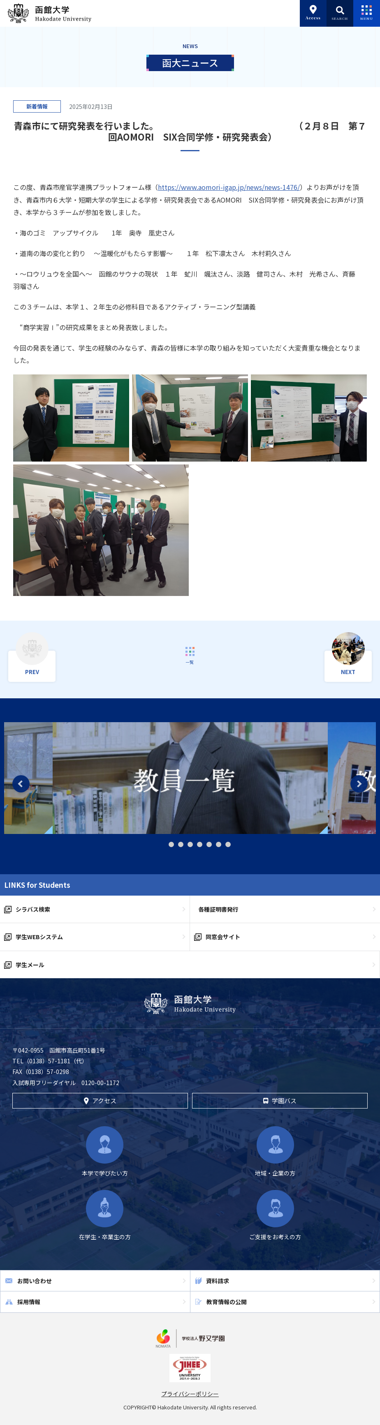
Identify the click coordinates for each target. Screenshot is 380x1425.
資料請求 (217, 1281)
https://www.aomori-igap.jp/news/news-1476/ (229, 187)
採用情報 (28, 1302)
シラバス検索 (33, 909)
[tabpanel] (190, 778)
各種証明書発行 (218, 909)
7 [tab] (218, 844)
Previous (21, 783)
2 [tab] (171, 844)
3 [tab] (180, 844)
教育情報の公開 (226, 1302)
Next (359, 783)
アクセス (100, 1100)
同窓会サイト (223, 937)
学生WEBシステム (39, 937)
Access (313, 13)
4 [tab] (190, 844)
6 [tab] (209, 844)
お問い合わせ (34, 1281)
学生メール (30, 965)
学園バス (279, 1100)
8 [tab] (228, 844)
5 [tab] (199, 844)
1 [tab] (161, 844)
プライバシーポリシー (190, 1394)
